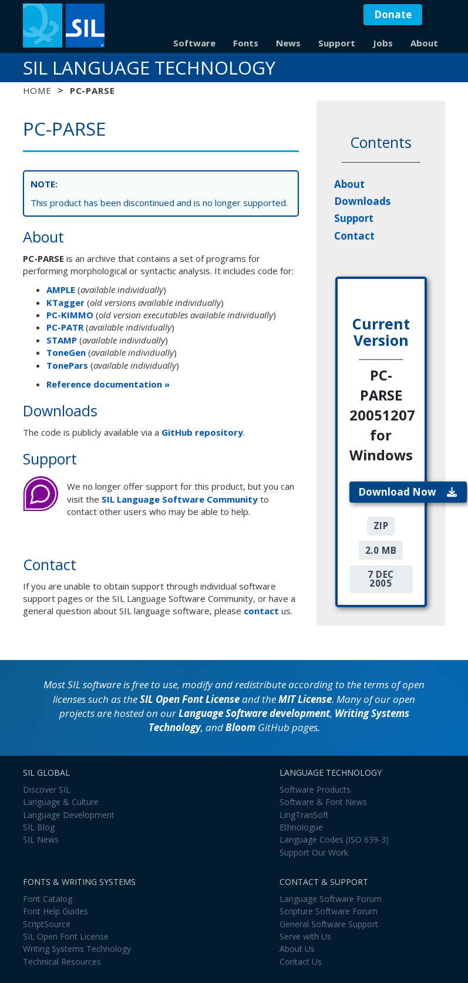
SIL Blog (39, 827)
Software (194, 43)
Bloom (240, 727)
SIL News (41, 839)
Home (37, 90)
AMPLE (60, 289)
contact (261, 611)
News (288, 43)
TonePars (67, 365)
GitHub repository (202, 432)
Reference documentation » (108, 384)
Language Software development (254, 713)
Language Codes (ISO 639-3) (334, 839)
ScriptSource (46, 924)
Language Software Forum (331, 898)
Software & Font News (323, 801)
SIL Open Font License (190, 699)
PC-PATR (64, 327)
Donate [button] (393, 14)
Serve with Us (305, 936)
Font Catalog (47, 898)
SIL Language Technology (149, 67)
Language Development (69, 814)
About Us (297, 948)
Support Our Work (314, 852)
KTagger (65, 302)
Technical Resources (62, 961)
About (424, 43)
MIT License (305, 699)
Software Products (315, 789)
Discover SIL (46, 789)
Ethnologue (301, 827)
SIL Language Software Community (180, 499)
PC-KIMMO (69, 315)
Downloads (362, 201)
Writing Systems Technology (77, 948)
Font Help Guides (55, 911)
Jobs (383, 43)
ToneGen (66, 352)
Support (336, 43)
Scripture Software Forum (329, 911)
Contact (354, 236)
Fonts (245, 43)
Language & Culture (61, 801)
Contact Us (301, 961)
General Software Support (329, 924)
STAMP (61, 340)
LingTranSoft (304, 814)
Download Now (408, 492)
